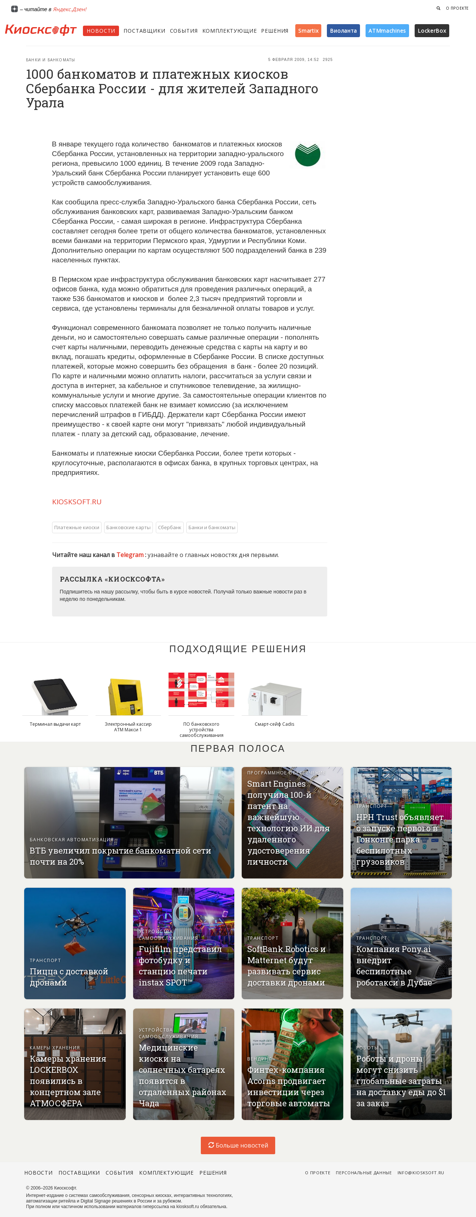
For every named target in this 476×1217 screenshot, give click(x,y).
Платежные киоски (76, 527)
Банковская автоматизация (72, 839)
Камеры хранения (55, 1048)
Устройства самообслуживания (169, 934)
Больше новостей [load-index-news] (238, 1145)
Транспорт (371, 806)
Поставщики (144, 30)
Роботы (367, 1048)
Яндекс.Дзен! (69, 9)
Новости (101, 30)
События (184, 30)
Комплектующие (229, 30)
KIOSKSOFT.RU (77, 501)
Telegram (130, 555)
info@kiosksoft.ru (421, 1172)
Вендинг (259, 1059)
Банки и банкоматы (50, 59)
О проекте (457, 8)
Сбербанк (169, 527)
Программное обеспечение (286, 773)
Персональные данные (364, 1172)
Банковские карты (128, 527)
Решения (275, 30)
